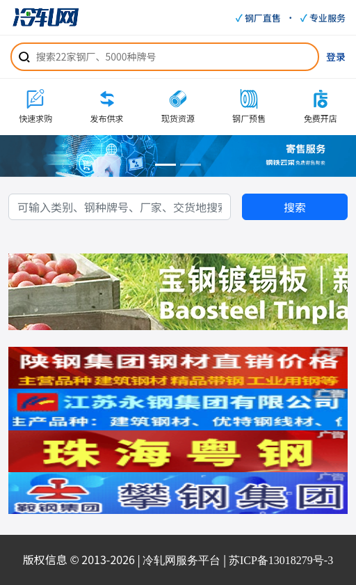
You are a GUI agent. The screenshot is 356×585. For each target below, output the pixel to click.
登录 (336, 56)
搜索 (295, 206)
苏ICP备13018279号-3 (281, 560)
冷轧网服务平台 (181, 560)
